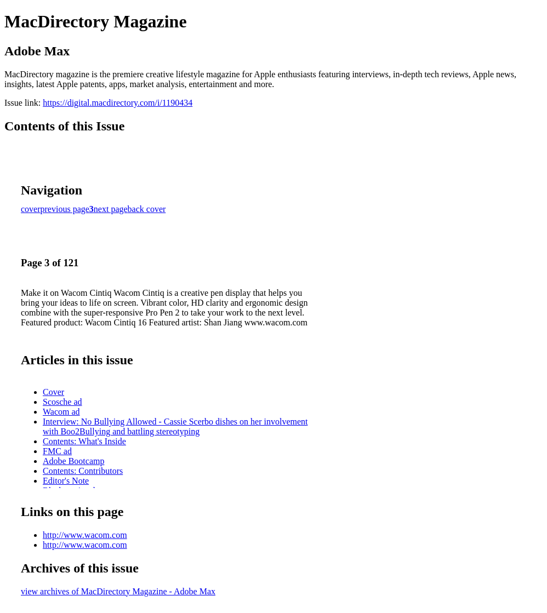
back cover (147, 209)
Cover (53, 392)
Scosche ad (62, 401)
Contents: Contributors (83, 470)
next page (111, 209)
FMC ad (57, 451)
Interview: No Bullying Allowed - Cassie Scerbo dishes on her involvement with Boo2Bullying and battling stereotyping (175, 426)
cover (31, 209)
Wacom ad (61, 411)
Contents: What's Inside (84, 441)
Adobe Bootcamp (73, 461)
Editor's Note (66, 480)
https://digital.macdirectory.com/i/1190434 (117, 102)
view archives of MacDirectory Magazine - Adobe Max (118, 591)
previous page (65, 209)
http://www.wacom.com (85, 535)
